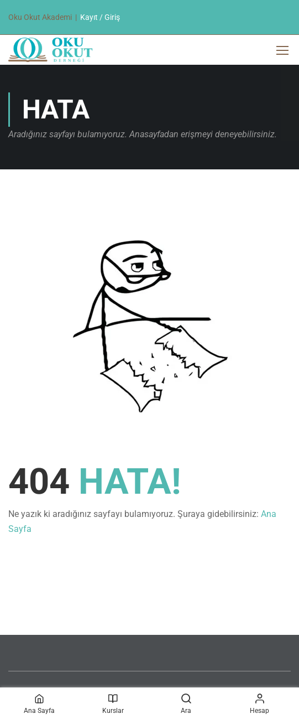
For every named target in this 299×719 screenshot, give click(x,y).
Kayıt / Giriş (100, 17)
